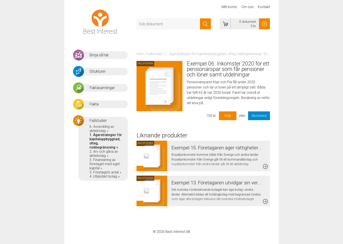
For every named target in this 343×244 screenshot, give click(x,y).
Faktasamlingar (102, 88)
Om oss (248, 7)
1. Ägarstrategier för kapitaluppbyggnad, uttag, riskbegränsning (213, 54)
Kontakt (264, 7)
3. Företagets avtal (104, 172)
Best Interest (100, 22)
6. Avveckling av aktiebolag (101, 129)
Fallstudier (154, 54)
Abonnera (259, 116)
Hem (140, 54)
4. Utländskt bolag (103, 176)
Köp (228, 116)
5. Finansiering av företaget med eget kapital (104, 164)
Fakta (94, 104)
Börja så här (99, 55)
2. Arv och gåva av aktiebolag (103, 153)
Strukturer (97, 71)
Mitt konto (229, 7)
